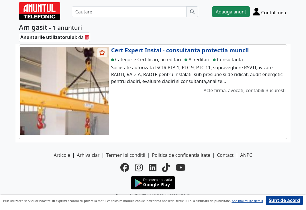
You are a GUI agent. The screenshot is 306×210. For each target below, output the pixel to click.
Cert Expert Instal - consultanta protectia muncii (180, 50)
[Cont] (269, 12)
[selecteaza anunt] (102, 52)
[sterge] (87, 37)
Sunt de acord (284, 200)
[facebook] (124, 167)
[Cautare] (129, 11)
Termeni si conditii (125, 155)
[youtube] (181, 167)
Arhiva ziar (88, 155)
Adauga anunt (231, 12)
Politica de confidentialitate (181, 155)
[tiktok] (166, 167)
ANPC (246, 155)
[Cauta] (192, 11)
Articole (62, 155)
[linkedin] (152, 167)
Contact (225, 155)
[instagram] (139, 167)
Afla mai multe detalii (247, 201)
